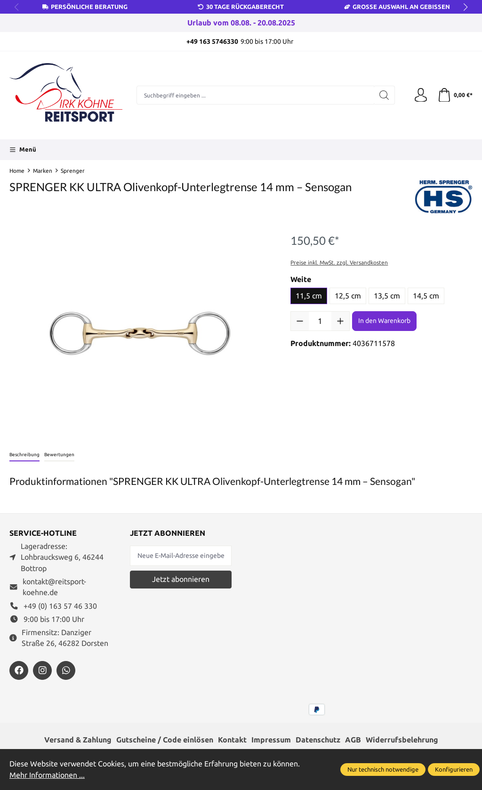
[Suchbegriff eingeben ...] (255, 95)
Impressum (271, 740)
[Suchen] (384, 95)
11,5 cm (309, 296)
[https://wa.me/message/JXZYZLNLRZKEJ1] (65, 670)
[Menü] (22, 149)
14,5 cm (426, 296)
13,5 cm (387, 296)
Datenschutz (318, 740)
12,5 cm (348, 296)
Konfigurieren (454, 769)
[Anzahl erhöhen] (340, 321)
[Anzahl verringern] (300, 321)
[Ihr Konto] (421, 95)
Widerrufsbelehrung (402, 740)
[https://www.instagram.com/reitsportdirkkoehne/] (42, 670)
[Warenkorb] (455, 95)
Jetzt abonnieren (180, 579)
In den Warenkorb (384, 320)
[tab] (24, 455)
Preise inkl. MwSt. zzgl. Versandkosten (339, 262)
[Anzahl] (320, 321)
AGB (353, 740)
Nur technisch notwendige (382, 769)
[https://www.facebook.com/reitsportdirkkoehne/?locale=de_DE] (18, 670)
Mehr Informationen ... (47, 775)
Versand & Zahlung (78, 740)
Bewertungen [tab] (59, 454)
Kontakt (232, 740)
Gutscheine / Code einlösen (164, 740)
